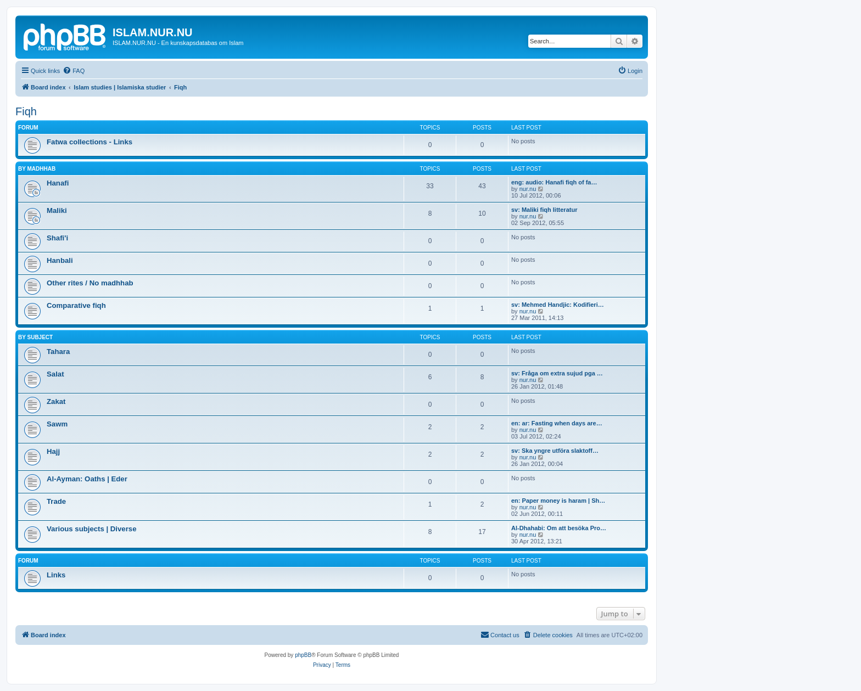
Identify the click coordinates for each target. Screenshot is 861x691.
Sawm (57, 424)
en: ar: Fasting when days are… (556, 423)
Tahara (58, 351)
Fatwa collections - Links (89, 142)
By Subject (35, 337)
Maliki (57, 210)
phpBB (303, 655)
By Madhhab (36, 169)
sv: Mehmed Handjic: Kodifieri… (557, 304)
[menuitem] (74, 70)
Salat (55, 374)
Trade (56, 501)
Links (56, 575)
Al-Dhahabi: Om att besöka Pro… (558, 528)
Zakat (56, 401)
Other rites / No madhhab (90, 283)
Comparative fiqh (76, 305)
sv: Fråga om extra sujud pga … (557, 373)
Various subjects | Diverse (92, 529)
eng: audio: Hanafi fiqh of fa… (554, 182)
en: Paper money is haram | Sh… (558, 500)
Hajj (53, 451)
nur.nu (527, 189)
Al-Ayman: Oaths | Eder (87, 479)
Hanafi (58, 183)
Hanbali (60, 260)
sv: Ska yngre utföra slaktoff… (555, 450)
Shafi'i (57, 238)
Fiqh (26, 111)
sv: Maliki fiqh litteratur (544, 209)
